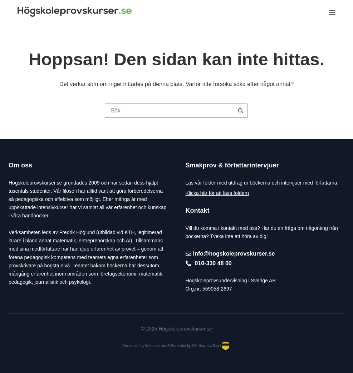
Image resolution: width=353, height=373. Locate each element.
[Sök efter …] (169, 111)
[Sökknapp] (241, 111)
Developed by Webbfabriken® (146, 346)
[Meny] (332, 12)
